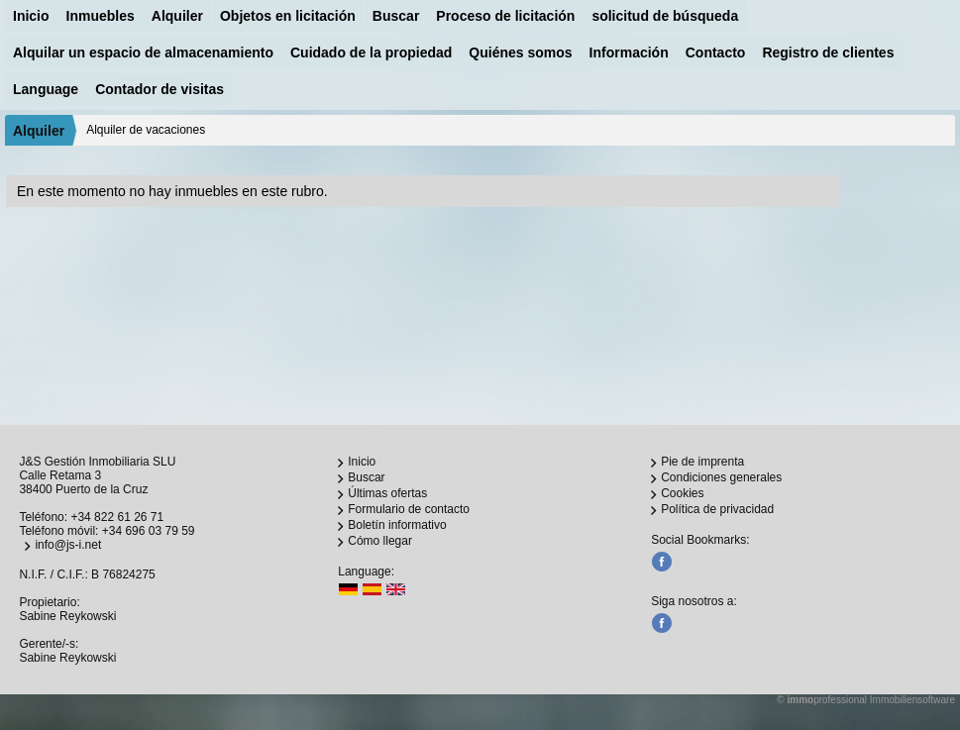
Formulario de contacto (409, 509)
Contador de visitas (159, 89)
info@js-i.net (68, 545)
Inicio (31, 16)
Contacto (716, 52)
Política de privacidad (717, 509)
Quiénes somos (520, 52)
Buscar (396, 16)
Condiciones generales (721, 477)
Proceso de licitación (505, 16)
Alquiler (177, 16)
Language (45, 89)
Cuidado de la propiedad (371, 52)
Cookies (682, 493)
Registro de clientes (828, 52)
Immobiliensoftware (912, 699)
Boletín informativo (397, 525)
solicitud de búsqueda (664, 16)
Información (629, 52)
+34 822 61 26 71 (116, 517)
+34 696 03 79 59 (148, 531)
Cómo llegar (380, 541)
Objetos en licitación (288, 16)
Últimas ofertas (387, 493)
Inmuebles (100, 16)
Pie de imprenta (702, 462)
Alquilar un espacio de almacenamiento (143, 52)
